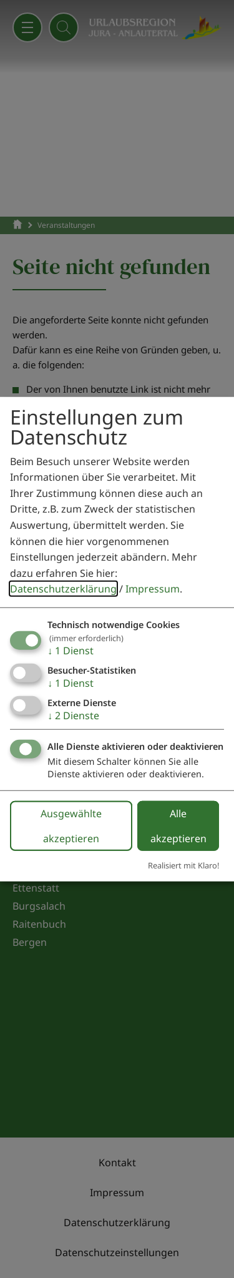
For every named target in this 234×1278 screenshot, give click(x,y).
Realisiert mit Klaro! (183, 864)
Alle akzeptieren (178, 825)
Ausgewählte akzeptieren (71, 825)
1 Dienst (70, 650)
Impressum (152, 589)
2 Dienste (73, 715)
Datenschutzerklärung (63, 589)
